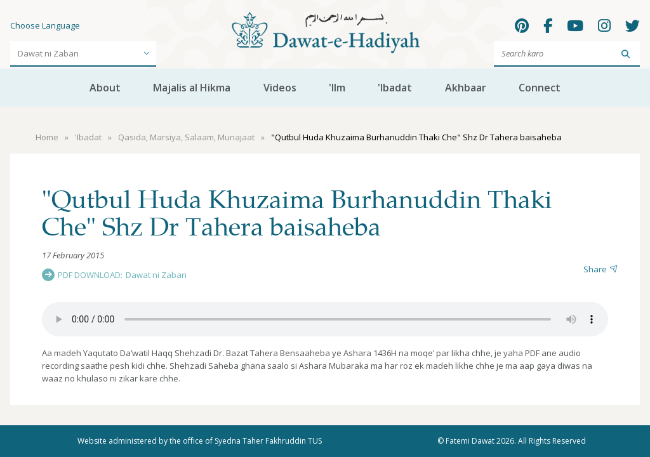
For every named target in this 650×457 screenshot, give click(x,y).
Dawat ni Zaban (156, 275)
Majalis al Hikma (191, 88)
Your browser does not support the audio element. (325, 319)
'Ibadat (395, 88)
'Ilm (337, 88)
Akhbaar (465, 88)
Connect (539, 88)
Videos (279, 88)
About (105, 88)
